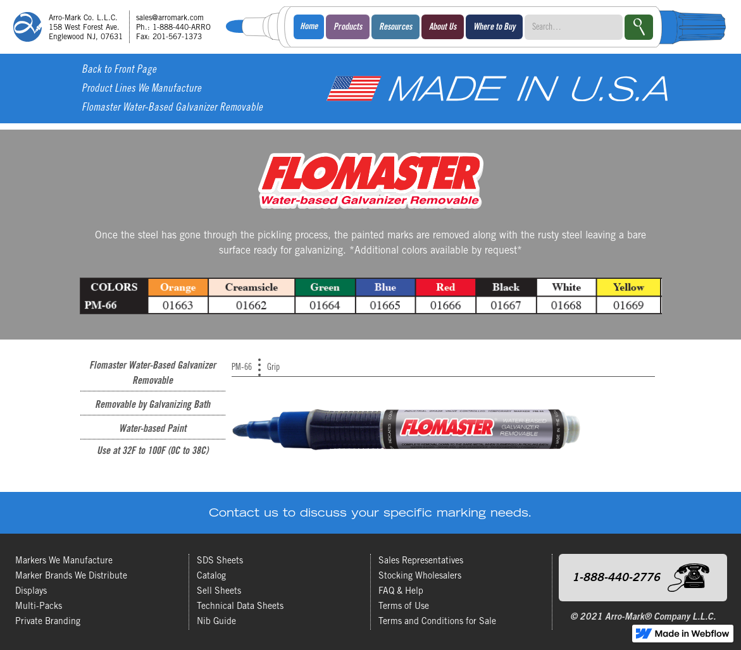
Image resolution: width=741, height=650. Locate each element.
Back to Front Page (119, 70)
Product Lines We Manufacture (141, 89)
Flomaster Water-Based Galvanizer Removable (172, 108)
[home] (116, 26)
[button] (348, 27)
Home (309, 27)
